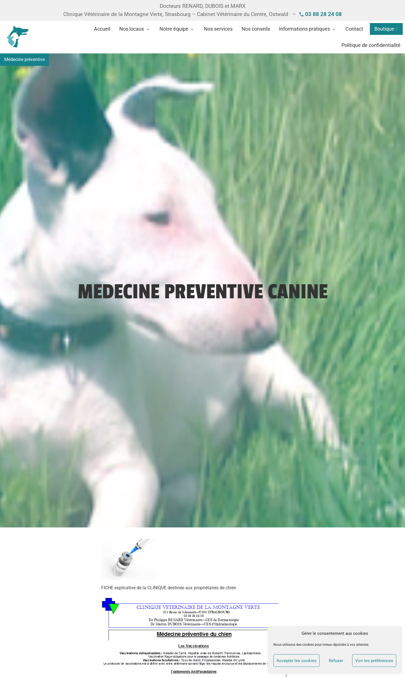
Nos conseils (256, 29)
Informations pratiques (304, 29)
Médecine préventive (24, 59)
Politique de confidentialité (370, 45)
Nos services (218, 29)
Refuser (336, 660)
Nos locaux (131, 29)
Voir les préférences (374, 660)
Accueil (102, 29)
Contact (354, 29)
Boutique (384, 29)
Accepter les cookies (296, 660)
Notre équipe (173, 29)
